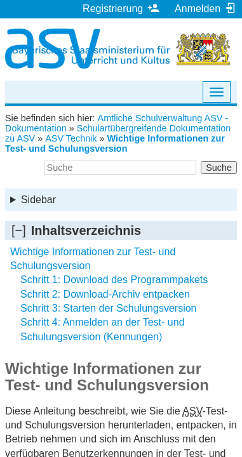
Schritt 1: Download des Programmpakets (114, 279)
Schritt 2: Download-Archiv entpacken (105, 294)
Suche (219, 167)
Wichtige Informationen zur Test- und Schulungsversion (115, 143)
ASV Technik (71, 138)
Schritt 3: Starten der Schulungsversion (108, 308)
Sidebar (38, 199)
